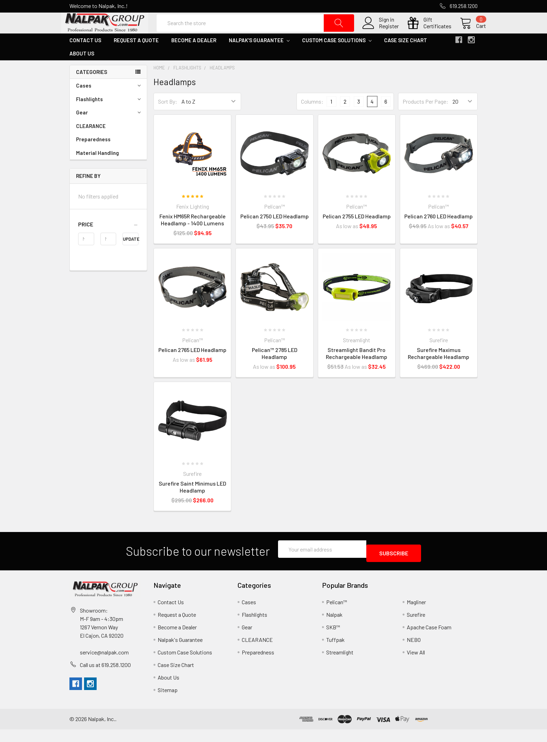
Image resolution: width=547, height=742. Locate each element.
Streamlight (339, 664)
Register (380, 34)
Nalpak (334, 627)
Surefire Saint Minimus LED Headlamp (192, 503)
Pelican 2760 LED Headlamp (438, 233)
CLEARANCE (91, 143)
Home (159, 84)
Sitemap (168, 702)
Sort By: (167, 118)
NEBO (414, 652)
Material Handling (97, 169)
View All (416, 664)
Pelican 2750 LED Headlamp (274, 233)
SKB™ (333, 639)
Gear (108, 129)
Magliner (416, 614)
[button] (108, 241)
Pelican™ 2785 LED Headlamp (274, 370)
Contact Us (85, 57)
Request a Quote (136, 57)
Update (130, 255)
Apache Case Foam (429, 639)
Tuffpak (335, 652)
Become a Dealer (193, 57)
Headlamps (222, 84)
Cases (108, 102)
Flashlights (108, 116)
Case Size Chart (405, 57)
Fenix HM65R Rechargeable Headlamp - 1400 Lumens (192, 236)
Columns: (312, 118)
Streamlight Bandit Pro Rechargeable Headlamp (356, 370)
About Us (81, 70)
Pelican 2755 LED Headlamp (357, 233)
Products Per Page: (425, 118)
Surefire (416, 627)
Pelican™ (336, 614)
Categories (91, 88)
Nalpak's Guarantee (259, 57)
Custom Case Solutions (337, 57)
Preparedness (93, 156)
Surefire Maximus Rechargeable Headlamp (438, 370)
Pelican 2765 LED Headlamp (192, 366)
